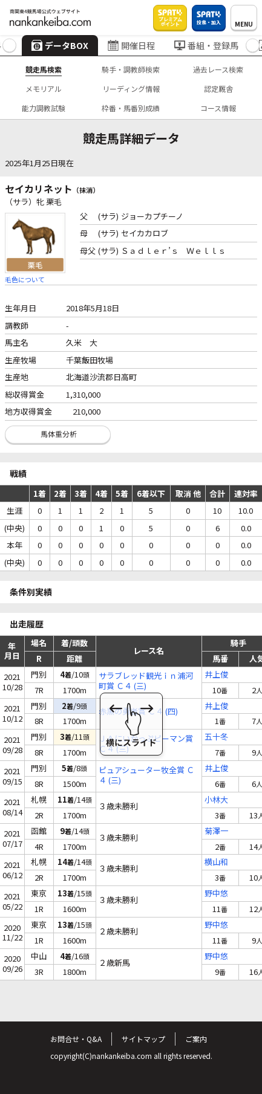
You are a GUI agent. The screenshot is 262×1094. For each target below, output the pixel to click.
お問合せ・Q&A (76, 1039)
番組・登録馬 (206, 45)
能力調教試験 (43, 108)
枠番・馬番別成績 (131, 108)
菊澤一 (216, 831)
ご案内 (196, 1039)
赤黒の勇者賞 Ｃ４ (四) (138, 712)
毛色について (25, 279)
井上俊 (216, 675)
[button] (9, 46)
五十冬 (216, 737)
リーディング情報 (131, 88)
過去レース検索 (218, 69)
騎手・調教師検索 (131, 69)
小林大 (216, 800)
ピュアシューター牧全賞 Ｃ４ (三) (146, 775)
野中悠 (216, 893)
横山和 (216, 862)
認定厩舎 (218, 88)
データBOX (59, 45)
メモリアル (43, 88)
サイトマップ (143, 1039)
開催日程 (131, 45)
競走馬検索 (43, 69)
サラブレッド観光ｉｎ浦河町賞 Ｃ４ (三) (146, 681)
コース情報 (218, 108)
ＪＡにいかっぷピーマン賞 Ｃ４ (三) (146, 744)
